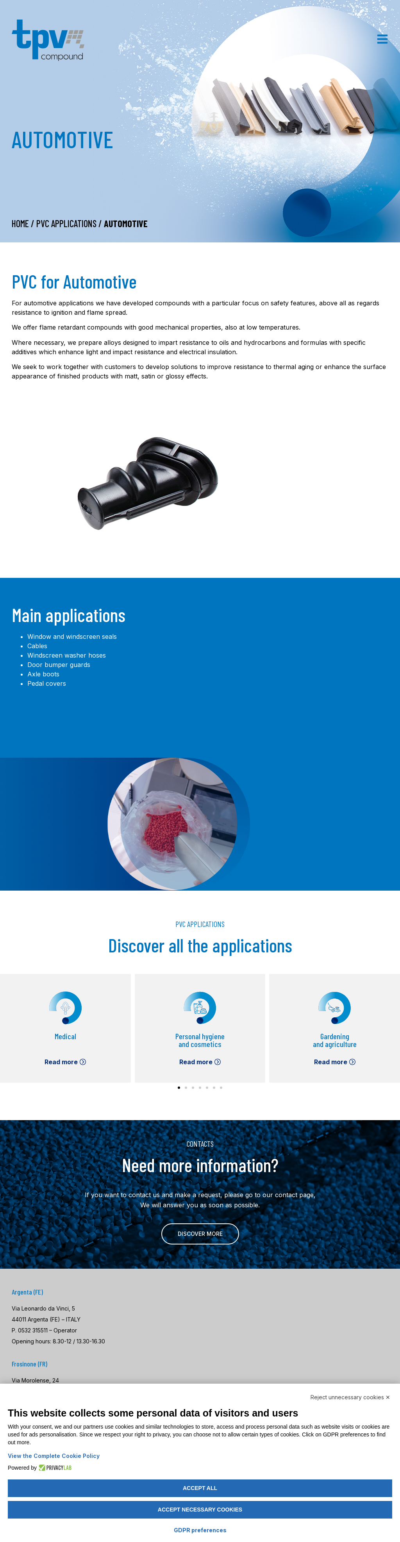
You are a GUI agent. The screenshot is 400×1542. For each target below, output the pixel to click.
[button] (179, 1088)
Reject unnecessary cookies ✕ (350, 1397)
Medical (65, 1036)
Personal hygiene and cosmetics (200, 1040)
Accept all (200, 1488)
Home (20, 223)
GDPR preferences (200, 1530)
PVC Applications (66, 223)
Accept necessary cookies (200, 1509)
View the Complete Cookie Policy (54, 1455)
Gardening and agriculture (335, 1040)
